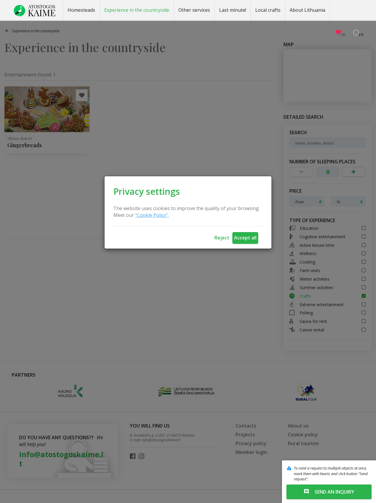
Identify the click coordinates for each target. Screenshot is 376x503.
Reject (221, 237)
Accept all (245, 237)
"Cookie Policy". (152, 215)
